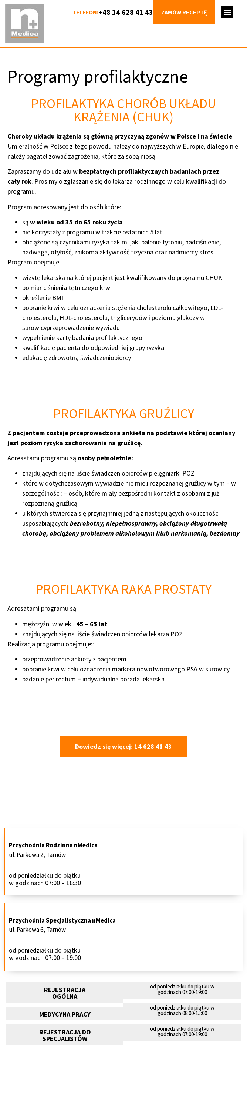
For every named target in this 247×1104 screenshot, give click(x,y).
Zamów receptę (184, 12)
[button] (227, 12)
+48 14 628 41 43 (125, 12)
